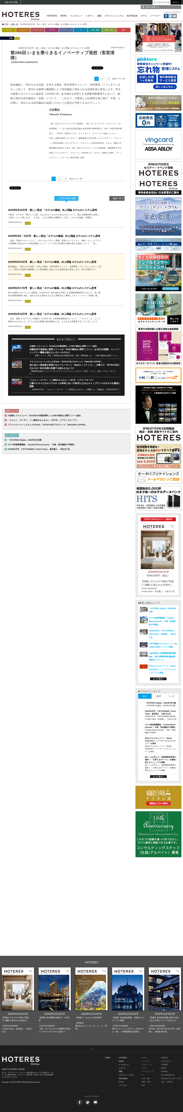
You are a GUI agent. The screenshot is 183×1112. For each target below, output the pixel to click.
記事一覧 (14, 24)
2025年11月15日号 (165, 1014)
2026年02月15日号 (54, 1014)
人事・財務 (95, 30)
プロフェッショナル (114, 16)
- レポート (122, 1068)
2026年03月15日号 (18, 1014)
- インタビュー (123, 1064)
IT (80, 30)
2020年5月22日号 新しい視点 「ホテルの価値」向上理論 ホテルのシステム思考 (52, 210)
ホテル (144, 16)
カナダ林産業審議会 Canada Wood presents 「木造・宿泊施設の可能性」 (42, 444)
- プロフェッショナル (126, 1075)
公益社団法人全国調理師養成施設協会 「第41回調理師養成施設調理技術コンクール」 (162, 656)
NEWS (63, 16)
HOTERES (52, 16)
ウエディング (147, 1064)
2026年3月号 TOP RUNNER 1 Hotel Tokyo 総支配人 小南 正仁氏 (39, 449)
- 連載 (120, 1071)
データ (51, 30)
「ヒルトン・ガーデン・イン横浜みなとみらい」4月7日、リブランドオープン (61, 380)
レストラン (23, 30)
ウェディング (37, 30)
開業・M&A (109, 30)
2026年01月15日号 (91, 1014)
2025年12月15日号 (128, 1014)
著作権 (163, 1068)
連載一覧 (117, 198)
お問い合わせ (166, 1061)
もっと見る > (158, 679)
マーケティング (66, 30)
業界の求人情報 (11, 2)
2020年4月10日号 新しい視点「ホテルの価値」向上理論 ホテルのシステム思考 (52, 314)
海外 (123, 30)
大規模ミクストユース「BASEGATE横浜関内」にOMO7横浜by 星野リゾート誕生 (63, 346)
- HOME (107, 1058)
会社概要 (164, 1064)
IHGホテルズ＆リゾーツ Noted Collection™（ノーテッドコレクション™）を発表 (162, 669)
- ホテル (121, 1082)
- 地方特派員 (122, 1078)
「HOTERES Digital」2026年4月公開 (24, 440)
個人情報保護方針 (167, 1075)
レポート (90, 16)
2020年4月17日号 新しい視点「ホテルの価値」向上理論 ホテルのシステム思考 (52, 288)
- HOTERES (122, 1058)
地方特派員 (132, 16)
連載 (99, 16)
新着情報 (164, 1058)
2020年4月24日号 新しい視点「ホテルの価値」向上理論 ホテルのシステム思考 (52, 262)
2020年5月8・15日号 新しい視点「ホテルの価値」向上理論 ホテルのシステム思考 (54, 236)
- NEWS (121, 1061)
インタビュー (76, 16)
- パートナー (122, 1085)
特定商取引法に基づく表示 (171, 1078)
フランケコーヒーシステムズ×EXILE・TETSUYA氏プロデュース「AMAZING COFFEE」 (66, 362)
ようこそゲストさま (161, 2)
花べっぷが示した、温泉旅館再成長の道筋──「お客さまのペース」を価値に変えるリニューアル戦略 (161, 759)
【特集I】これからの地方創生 (88, 1017)
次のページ (117, 79)
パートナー (155, 16)
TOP (6, 24)
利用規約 (164, 1071)
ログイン (175, 2)
